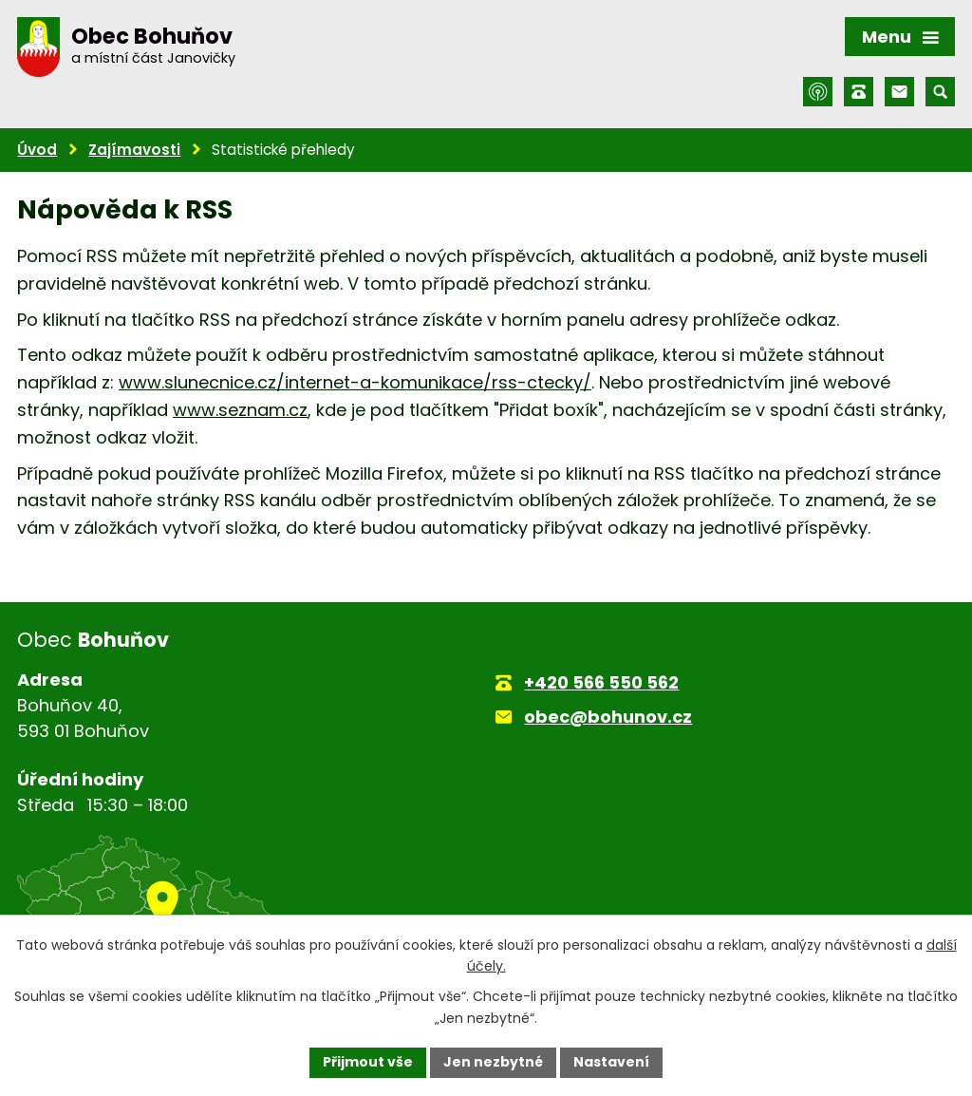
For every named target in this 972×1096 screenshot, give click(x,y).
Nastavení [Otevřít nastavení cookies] (611, 1061)
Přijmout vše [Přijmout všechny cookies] (368, 1061)
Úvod (37, 150)
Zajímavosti (134, 150)
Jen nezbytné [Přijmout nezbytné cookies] (493, 1061)
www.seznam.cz (240, 410)
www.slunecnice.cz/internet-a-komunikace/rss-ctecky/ (355, 382)
